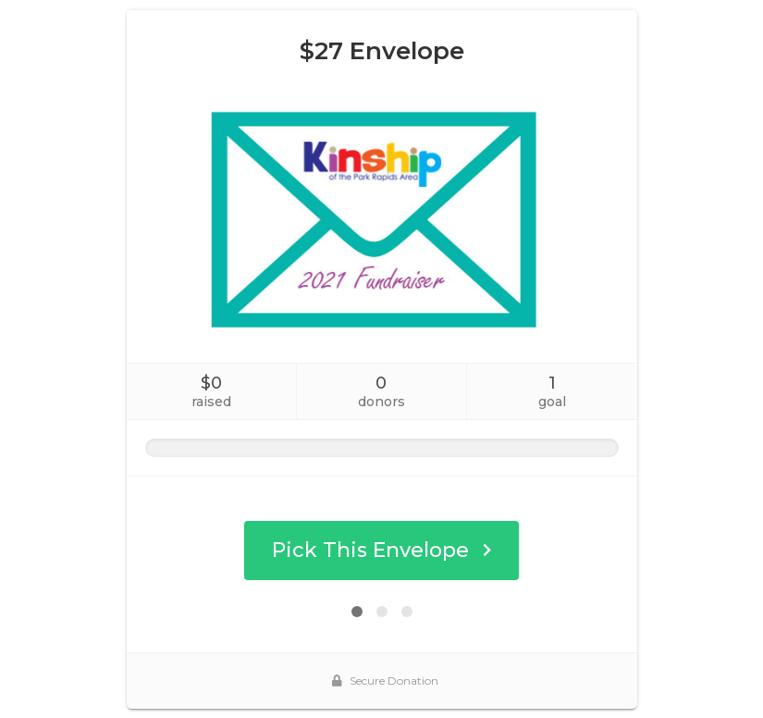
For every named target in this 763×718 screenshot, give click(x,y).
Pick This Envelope (381, 550)
